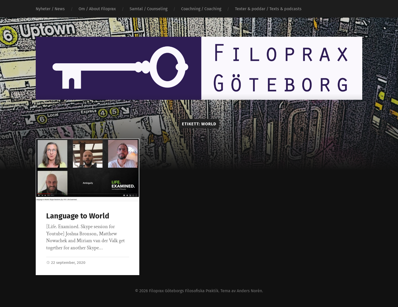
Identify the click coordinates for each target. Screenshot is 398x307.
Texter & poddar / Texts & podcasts (268, 8)
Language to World (77, 216)
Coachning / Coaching (201, 8)
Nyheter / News (50, 8)
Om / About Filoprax (97, 8)
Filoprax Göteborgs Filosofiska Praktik (183, 290)
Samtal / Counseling (148, 8)
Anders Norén (249, 290)
